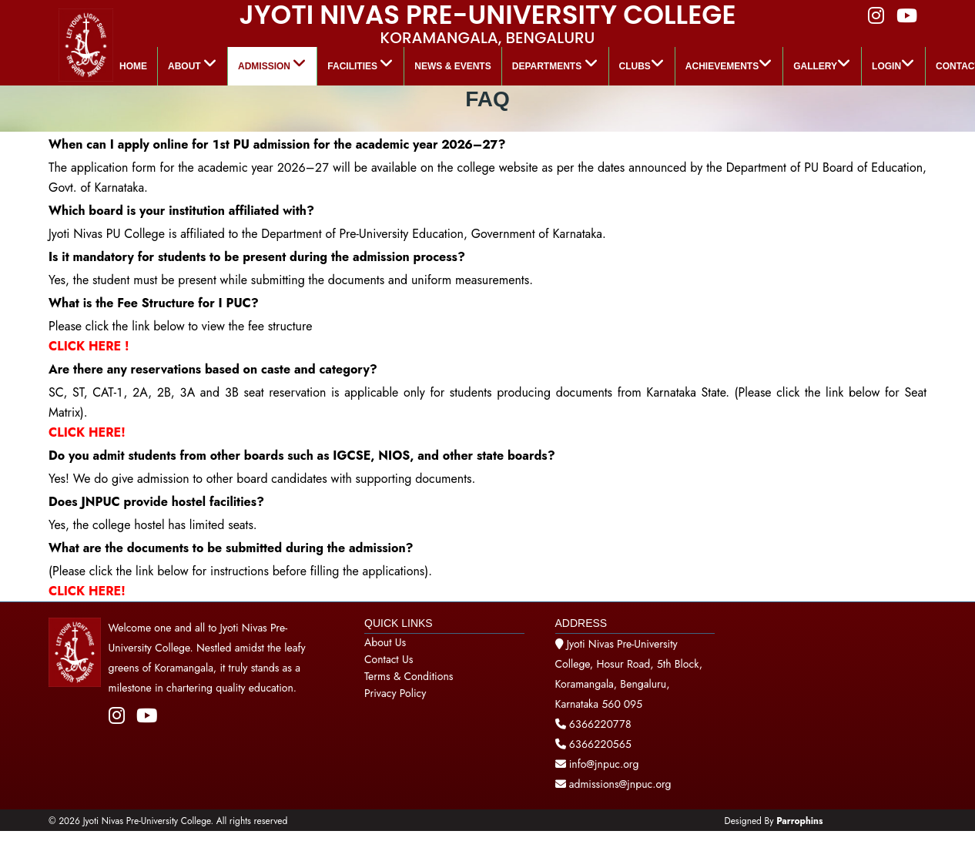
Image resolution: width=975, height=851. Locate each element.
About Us (385, 642)
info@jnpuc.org (602, 764)
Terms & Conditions (408, 676)
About (192, 64)
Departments (555, 64)
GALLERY (822, 64)
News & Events (452, 66)
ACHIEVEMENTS (728, 64)
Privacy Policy (395, 693)
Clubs (642, 64)
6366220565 (600, 744)
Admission (272, 64)
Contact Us (388, 659)
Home (133, 66)
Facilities (360, 64)
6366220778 (600, 724)
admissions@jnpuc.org (613, 784)
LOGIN (893, 64)
